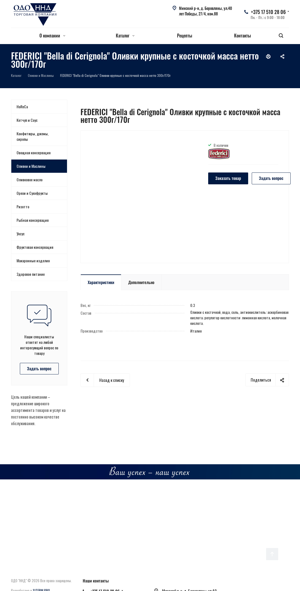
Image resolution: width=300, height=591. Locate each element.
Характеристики (101, 282)
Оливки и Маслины (31, 166)
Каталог (125, 35)
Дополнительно (141, 282)
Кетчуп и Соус (27, 120)
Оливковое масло (29, 179)
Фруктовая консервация (35, 247)
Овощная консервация (33, 152)
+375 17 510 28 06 (268, 11)
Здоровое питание (31, 274)
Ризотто (23, 206)
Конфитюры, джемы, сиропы (33, 136)
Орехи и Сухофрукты (32, 193)
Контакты (242, 35)
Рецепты (184, 35)
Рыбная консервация (33, 220)
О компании (52, 35)
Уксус (21, 233)
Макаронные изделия (33, 260)
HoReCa (22, 106)
